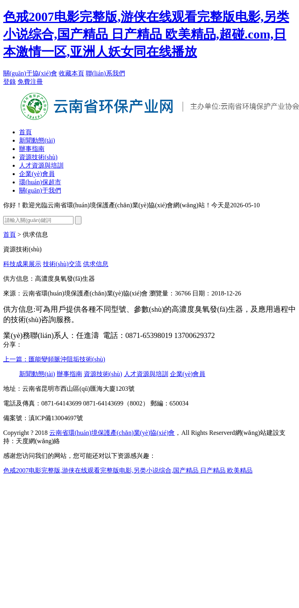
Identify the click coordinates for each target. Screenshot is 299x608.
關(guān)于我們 (40, 190)
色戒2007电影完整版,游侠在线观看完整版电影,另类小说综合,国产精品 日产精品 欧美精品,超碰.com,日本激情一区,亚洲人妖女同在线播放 (146, 34)
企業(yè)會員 (37, 173)
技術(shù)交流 (62, 264)
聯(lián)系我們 (105, 73)
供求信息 (95, 264)
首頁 (25, 132)
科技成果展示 (22, 264)
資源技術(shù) (38, 157)
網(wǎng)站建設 (257, 432)
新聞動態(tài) (37, 140)
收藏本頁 (71, 73)
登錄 (9, 81)
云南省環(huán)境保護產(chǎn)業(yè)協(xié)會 (112, 432)
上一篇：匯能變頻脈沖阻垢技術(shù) (54, 359)
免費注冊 (30, 81)
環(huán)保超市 (40, 182)
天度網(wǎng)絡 (38, 441)
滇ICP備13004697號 (56, 418)
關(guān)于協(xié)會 (30, 73)
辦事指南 (31, 148)
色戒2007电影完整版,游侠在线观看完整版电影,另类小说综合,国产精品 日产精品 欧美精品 (128, 470)
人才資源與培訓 (41, 165)
